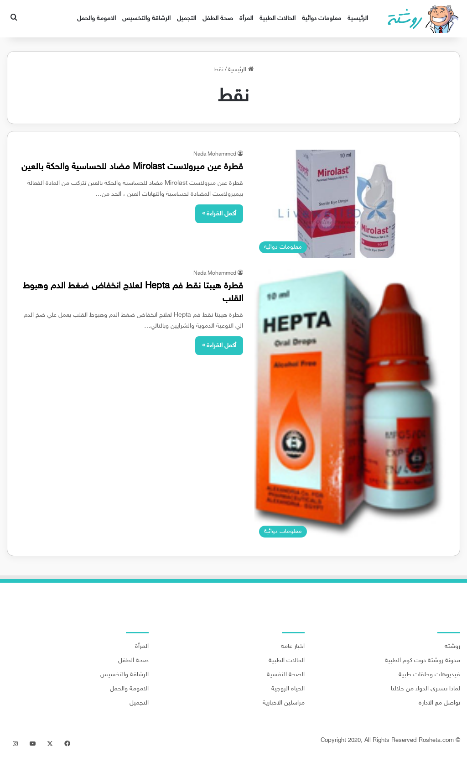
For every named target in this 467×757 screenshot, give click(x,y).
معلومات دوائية (321, 18)
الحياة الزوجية (288, 689)
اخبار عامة (293, 646)
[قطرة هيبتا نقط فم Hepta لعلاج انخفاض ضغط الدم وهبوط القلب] (350, 405)
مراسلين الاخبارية (284, 703)
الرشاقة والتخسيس (146, 18)
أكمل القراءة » (219, 214)
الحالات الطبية (277, 18)
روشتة (452, 646)
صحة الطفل (217, 18)
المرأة (246, 18)
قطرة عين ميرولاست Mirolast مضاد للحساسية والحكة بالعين (132, 167)
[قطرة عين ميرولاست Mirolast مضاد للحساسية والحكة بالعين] (350, 204)
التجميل (186, 18)
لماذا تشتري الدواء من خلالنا (425, 689)
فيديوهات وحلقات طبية (429, 675)
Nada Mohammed (214, 154)
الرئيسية (358, 18)
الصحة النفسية (286, 675)
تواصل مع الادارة (439, 703)
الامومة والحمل (96, 18)
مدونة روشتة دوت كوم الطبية (422, 660)
